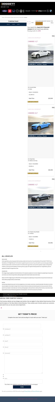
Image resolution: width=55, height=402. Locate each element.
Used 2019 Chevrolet (34, 181)
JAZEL (15, 296)
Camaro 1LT (33, 41)
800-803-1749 (5, 7)
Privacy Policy (27, 391)
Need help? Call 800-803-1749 (27, 399)
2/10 (39, 31)
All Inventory (7, 17)
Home (3, 17)
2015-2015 (16, 17)
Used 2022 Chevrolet (34, 109)
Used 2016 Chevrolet (34, 38)
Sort (32, 22)
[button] (39, 23)
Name (6, 378)
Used (12, 17)
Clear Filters (52, 22)
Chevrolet (21, 17)
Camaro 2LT (33, 113)
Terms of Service (35, 391)
